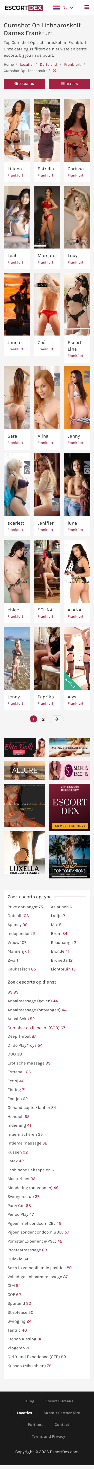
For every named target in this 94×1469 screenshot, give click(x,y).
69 (13, 992)
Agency (18, 925)
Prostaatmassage (27, 1250)
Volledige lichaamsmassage (38, 1277)
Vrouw (17, 942)
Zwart (14, 960)
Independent (22, 933)
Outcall (18, 916)
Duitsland (48, 64)
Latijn (58, 916)
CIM (14, 1285)
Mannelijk (18, 951)
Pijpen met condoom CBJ (34, 1223)
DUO (15, 1054)
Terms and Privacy (48, 1436)
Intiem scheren (25, 1134)
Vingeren (18, 1348)
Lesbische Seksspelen (32, 1170)
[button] (63, 7)
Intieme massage (27, 1143)
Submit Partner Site (61, 1413)
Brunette (62, 960)
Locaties (24, 1413)
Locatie (26, 64)
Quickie (18, 1259)
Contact (62, 1424)
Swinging (20, 1321)
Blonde (60, 951)
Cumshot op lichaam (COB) (36, 1028)
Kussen (18, 1152)
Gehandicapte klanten (32, 1107)
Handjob (19, 1116)
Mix (56, 925)
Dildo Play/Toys (25, 1045)
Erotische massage (29, 1063)
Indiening (19, 1125)
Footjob (18, 1099)
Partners (35, 1424)
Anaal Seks (21, 1019)
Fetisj (16, 1081)
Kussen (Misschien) (29, 1366)
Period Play (21, 1214)
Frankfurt (73, 64)
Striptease (20, 1312)
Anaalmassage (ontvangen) (37, 1010)
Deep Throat (22, 1036)
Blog (30, 1401)
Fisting (17, 1090)
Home (9, 64)
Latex (16, 1161)
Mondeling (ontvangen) (33, 1188)
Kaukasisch (22, 969)
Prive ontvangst (25, 907)
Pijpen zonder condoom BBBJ (38, 1232)
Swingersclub (23, 1196)
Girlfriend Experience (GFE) (37, 1357)
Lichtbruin (63, 969)
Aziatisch (61, 907)
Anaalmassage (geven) (33, 1001)
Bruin (59, 933)
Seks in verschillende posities (40, 1268)
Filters (69, 84)
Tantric (17, 1330)
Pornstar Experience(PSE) (35, 1241)
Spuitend (19, 1303)
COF (14, 1294)
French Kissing (25, 1339)
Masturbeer (22, 1179)
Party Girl (19, 1205)
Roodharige (63, 942)
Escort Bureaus (59, 1401)
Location (24, 84)
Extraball (19, 1072)
